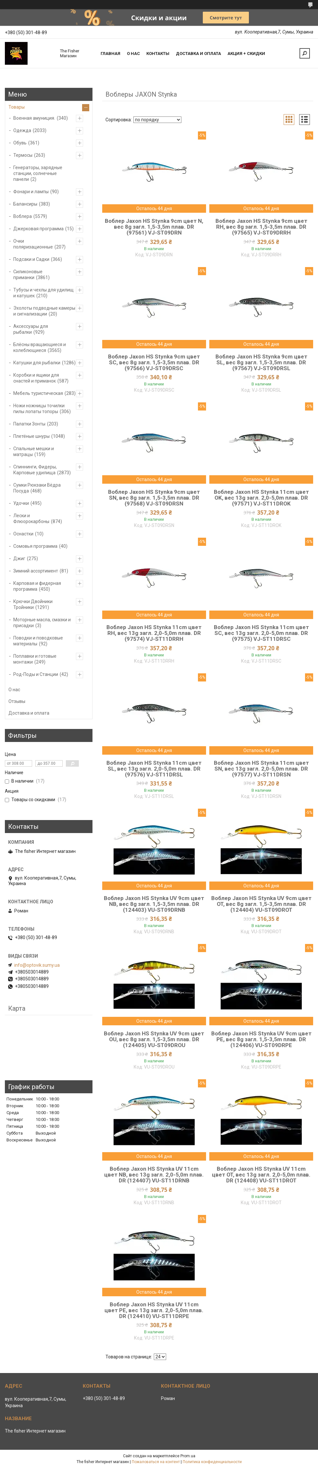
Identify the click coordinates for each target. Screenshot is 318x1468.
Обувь (20, 142)
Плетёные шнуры (31, 436)
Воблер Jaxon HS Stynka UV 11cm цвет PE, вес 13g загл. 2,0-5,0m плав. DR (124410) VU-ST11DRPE (153, 1310)
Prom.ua (187, 1456)
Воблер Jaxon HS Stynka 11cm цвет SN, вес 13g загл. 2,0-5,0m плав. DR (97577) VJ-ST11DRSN (261, 768)
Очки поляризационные (33, 243)
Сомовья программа (35, 546)
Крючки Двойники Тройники (33, 604)
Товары (16, 107)
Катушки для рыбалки (36, 362)
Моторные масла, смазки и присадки (42, 622)
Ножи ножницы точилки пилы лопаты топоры (39, 408)
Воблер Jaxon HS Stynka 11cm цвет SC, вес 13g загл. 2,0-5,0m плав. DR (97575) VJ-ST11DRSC (261, 633)
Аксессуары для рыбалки (30, 329)
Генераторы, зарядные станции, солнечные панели (37, 173)
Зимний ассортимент (35, 570)
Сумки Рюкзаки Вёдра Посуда (37, 487)
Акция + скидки (246, 53)
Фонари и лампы (31, 191)
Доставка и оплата (198, 53)
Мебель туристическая (38, 393)
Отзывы (16, 701)
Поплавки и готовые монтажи (34, 659)
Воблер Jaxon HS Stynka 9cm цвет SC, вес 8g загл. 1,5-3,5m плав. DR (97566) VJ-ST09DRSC (154, 362)
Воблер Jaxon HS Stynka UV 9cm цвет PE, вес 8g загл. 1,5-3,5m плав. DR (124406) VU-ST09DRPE (261, 1039)
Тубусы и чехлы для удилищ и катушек (43, 292)
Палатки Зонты (29, 423)
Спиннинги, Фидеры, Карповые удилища (35, 469)
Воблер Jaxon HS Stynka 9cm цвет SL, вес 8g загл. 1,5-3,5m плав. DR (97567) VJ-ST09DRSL (261, 362)
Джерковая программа (38, 228)
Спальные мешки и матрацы (33, 451)
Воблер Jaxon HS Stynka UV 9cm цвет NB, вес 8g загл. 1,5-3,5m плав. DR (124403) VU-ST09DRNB (154, 904)
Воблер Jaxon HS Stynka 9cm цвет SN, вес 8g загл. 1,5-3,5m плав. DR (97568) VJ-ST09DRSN (154, 497)
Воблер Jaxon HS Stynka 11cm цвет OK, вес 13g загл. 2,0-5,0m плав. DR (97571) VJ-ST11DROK (261, 497)
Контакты (157, 53)
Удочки (21, 503)
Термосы (22, 155)
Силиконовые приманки (28, 274)
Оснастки (23, 533)
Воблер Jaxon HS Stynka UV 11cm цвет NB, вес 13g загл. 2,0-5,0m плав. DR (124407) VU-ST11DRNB (154, 1174)
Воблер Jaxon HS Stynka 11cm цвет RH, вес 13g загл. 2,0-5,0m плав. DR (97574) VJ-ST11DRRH (154, 633)
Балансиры (25, 204)
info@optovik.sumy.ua (37, 965)
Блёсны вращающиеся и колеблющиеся (39, 347)
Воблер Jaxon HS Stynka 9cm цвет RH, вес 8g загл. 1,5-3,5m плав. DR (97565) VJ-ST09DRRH (261, 227)
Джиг (19, 558)
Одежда (22, 130)
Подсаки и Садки (31, 259)
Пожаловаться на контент (156, 1462)
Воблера (22, 216)
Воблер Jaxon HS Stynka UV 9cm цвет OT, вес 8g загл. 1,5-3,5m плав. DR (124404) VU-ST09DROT (261, 904)
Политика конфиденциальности (212, 1462)
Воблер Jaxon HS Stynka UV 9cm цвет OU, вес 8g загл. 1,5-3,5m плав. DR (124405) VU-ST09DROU (154, 1039)
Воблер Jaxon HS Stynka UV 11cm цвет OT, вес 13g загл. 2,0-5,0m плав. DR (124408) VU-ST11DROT (261, 1174)
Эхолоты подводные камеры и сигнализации (44, 310)
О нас (133, 53)
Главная (110, 53)
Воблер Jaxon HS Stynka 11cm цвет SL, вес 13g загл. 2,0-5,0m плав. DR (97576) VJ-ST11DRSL (154, 768)
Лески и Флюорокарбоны (31, 518)
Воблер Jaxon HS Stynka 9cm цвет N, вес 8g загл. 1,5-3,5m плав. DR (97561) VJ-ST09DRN (154, 227)
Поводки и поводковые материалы (38, 640)
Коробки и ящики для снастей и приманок (36, 378)
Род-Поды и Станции (35, 674)
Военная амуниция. (34, 118)
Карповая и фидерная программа (37, 586)
